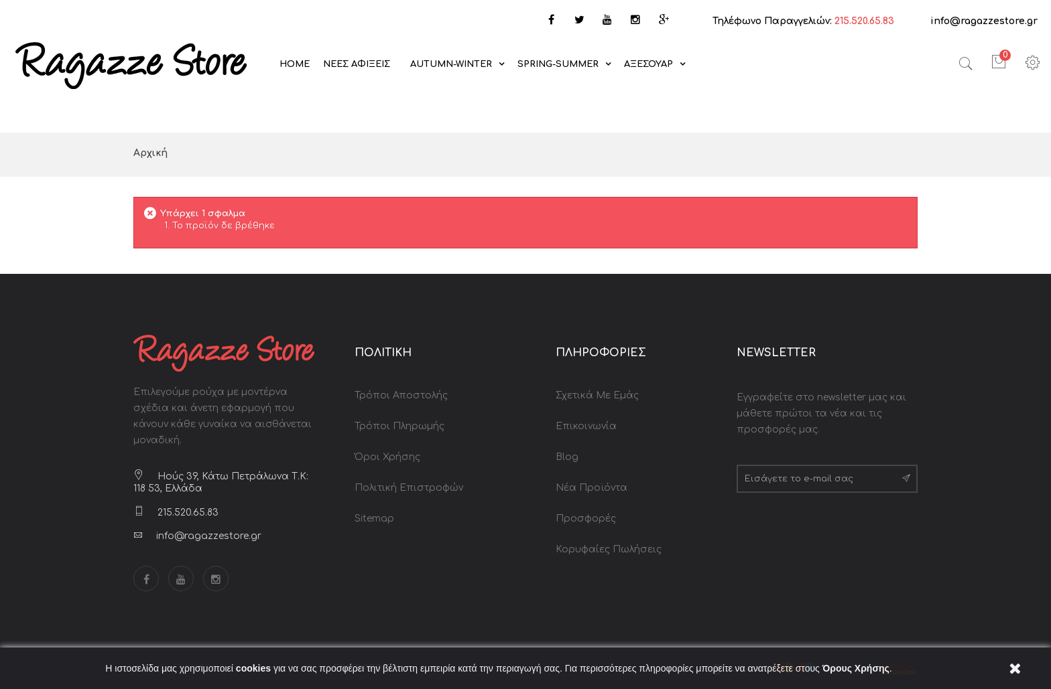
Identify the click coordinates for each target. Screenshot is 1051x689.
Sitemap (374, 519)
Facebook (146, 578)
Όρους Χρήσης (855, 668)
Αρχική (150, 153)
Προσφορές (586, 519)
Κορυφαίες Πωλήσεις (609, 549)
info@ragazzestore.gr (984, 21)
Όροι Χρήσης (387, 457)
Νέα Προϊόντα (591, 488)
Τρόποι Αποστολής (401, 395)
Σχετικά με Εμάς (597, 395)
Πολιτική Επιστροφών (409, 488)
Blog (567, 457)
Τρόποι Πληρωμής (399, 426)
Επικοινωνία (586, 426)
